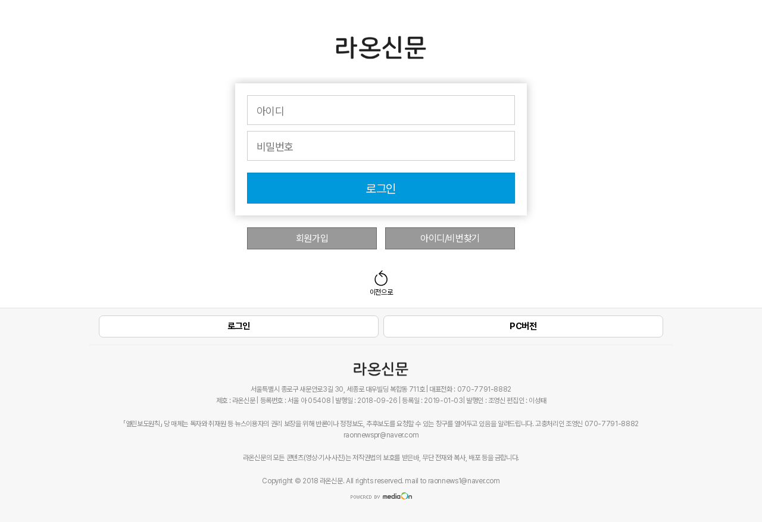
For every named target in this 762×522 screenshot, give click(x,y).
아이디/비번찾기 (449, 238)
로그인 (380, 189)
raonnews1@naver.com (464, 481)
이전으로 (381, 292)
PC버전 (523, 326)
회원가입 (312, 238)
